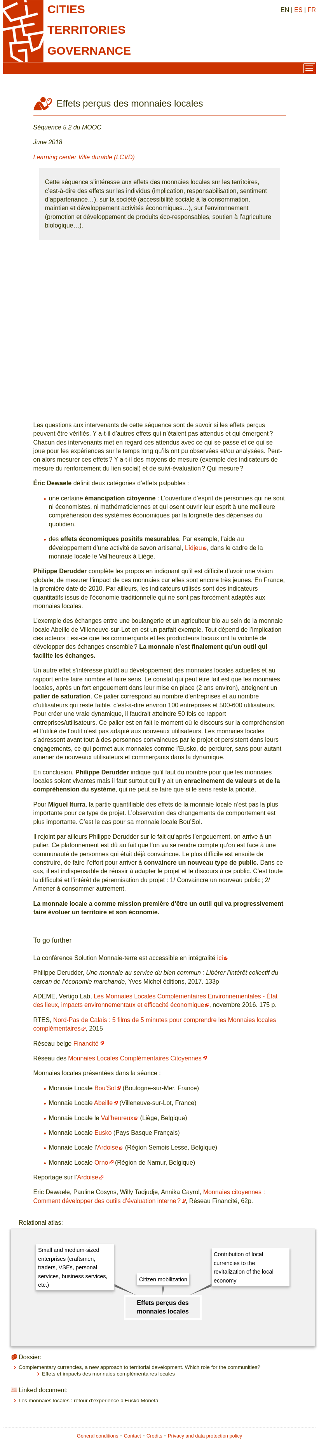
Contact (132, 1436)
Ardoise (107, 1147)
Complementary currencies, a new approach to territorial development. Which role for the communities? (139, 1367)
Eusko (103, 1132)
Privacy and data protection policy (205, 1436)
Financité (86, 1043)
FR (312, 10)
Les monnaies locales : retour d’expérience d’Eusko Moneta (89, 1400)
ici (220, 958)
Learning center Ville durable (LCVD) (84, 157)
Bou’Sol (105, 1088)
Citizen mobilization (163, 1279)
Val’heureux (117, 1118)
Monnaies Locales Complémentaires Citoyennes (134, 1058)
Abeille (103, 1103)
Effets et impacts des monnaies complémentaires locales (108, 1374)
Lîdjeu (193, 548)
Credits (154, 1436)
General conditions (98, 1436)
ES (298, 10)
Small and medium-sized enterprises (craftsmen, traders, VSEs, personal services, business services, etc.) (72, 1267)
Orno (101, 1162)
